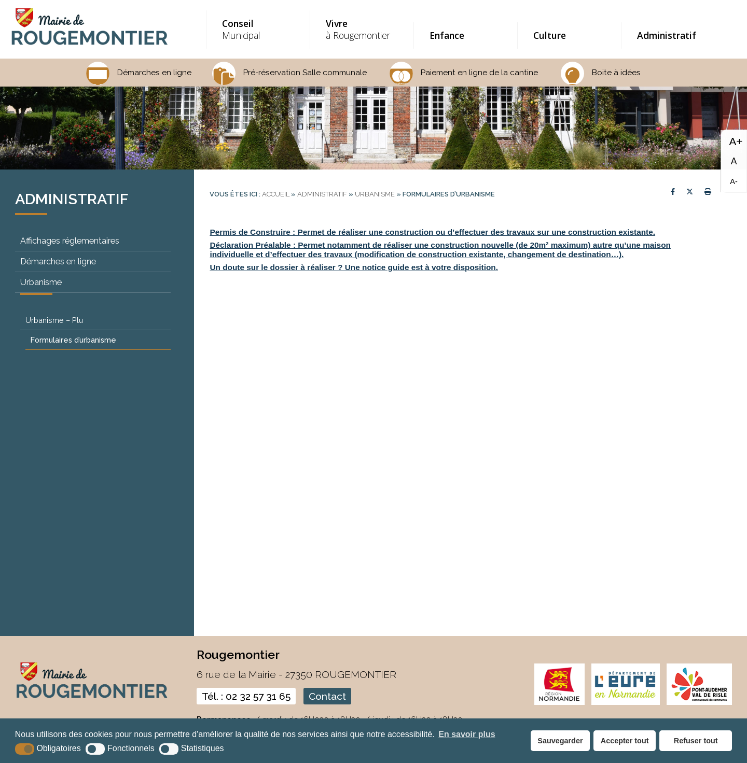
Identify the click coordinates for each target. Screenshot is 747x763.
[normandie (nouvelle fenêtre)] (559, 703)
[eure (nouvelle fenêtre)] (625, 703)
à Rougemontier (361, 29)
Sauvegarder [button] (560, 741)
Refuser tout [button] (696, 741)
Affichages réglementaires (69, 241)
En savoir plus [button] (466, 734)
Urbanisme (41, 282)
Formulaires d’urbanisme (73, 339)
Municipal (257, 29)
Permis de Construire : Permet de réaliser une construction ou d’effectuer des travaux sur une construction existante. (432, 232)
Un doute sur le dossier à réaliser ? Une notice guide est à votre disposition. (354, 267)
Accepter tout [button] (625, 741)
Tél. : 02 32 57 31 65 (246, 696)
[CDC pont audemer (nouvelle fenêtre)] (699, 703)
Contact (327, 696)
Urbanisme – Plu (54, 320)
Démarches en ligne (58, 261)
